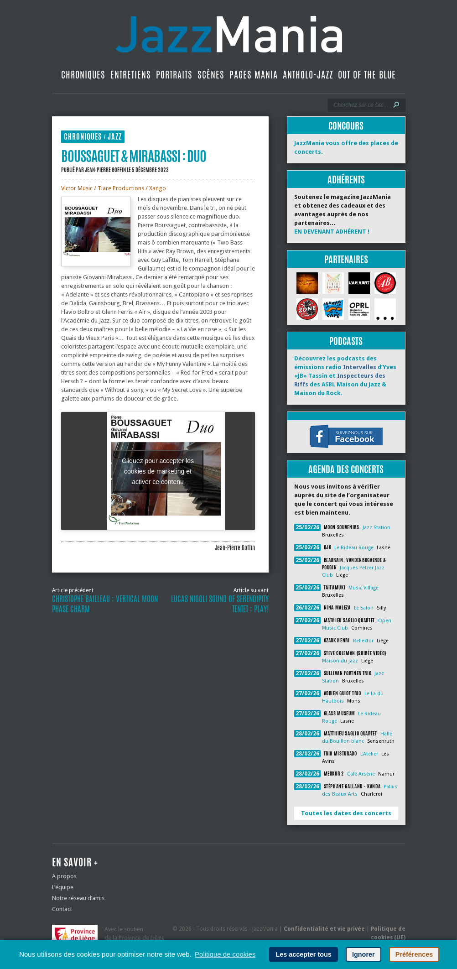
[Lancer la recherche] (396, 105)
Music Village (363, 588)
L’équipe (62, 887)
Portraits (174, 74)
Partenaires (346, 259)
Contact (62, 909)
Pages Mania (253, 74)
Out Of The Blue (367, 74)
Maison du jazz (340, 661)
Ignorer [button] (363, 954)
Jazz (115, 136)
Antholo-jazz (308, 74)
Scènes (210, 74)
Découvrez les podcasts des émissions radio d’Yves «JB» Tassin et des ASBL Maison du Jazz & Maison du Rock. (345, 375)
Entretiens (130, 74)
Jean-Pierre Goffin (105, 170)
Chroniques (83, 74)
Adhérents (346, 179)
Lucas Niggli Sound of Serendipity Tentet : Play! (220, 604)
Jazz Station (376, 528)
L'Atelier (369, 754)
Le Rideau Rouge (354, 548)
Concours (346, 125)
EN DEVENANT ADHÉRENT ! (331, 231)
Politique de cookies (225, 954)
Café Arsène (361, 774)
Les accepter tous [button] (303, 954)
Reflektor (363, 641)
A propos (64, 876)
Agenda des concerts (346, 469)
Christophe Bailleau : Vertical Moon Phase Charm (105, 604)
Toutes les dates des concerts (346, 813)
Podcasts (346, 341)
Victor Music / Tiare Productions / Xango (113, 188)
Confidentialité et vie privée (324, 929)
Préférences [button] (414, 954)
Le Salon (364, 608)
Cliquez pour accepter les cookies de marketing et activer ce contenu (158, 471)
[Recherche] (360, 105)
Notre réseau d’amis (78, 898)
